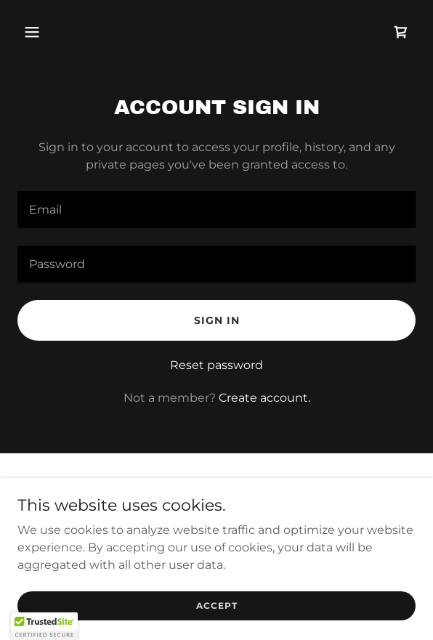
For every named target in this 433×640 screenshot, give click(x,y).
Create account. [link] (264, 398)
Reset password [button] (216, 365)
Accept (217, 605)
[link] (401, 31)
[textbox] (216, 209)
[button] (47, 31)
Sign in (217, 320)
